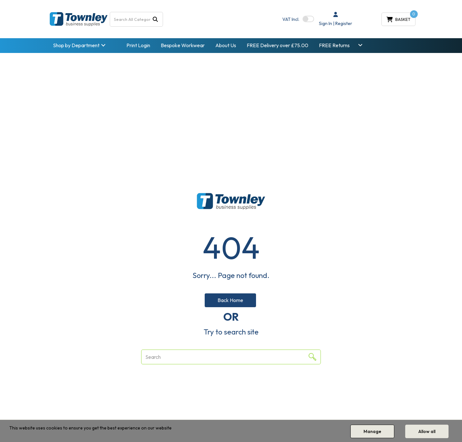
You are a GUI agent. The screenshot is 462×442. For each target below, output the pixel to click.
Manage (372, 431)
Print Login (138, 45)
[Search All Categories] (136, 19)
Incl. (290, 19)
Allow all (426, 431)
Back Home (230, 300)
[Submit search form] (155, 19)
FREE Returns (334, 45)
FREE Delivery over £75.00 (277, 45)
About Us (225, 45)
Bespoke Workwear (183, 45)
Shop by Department (76, 45)
